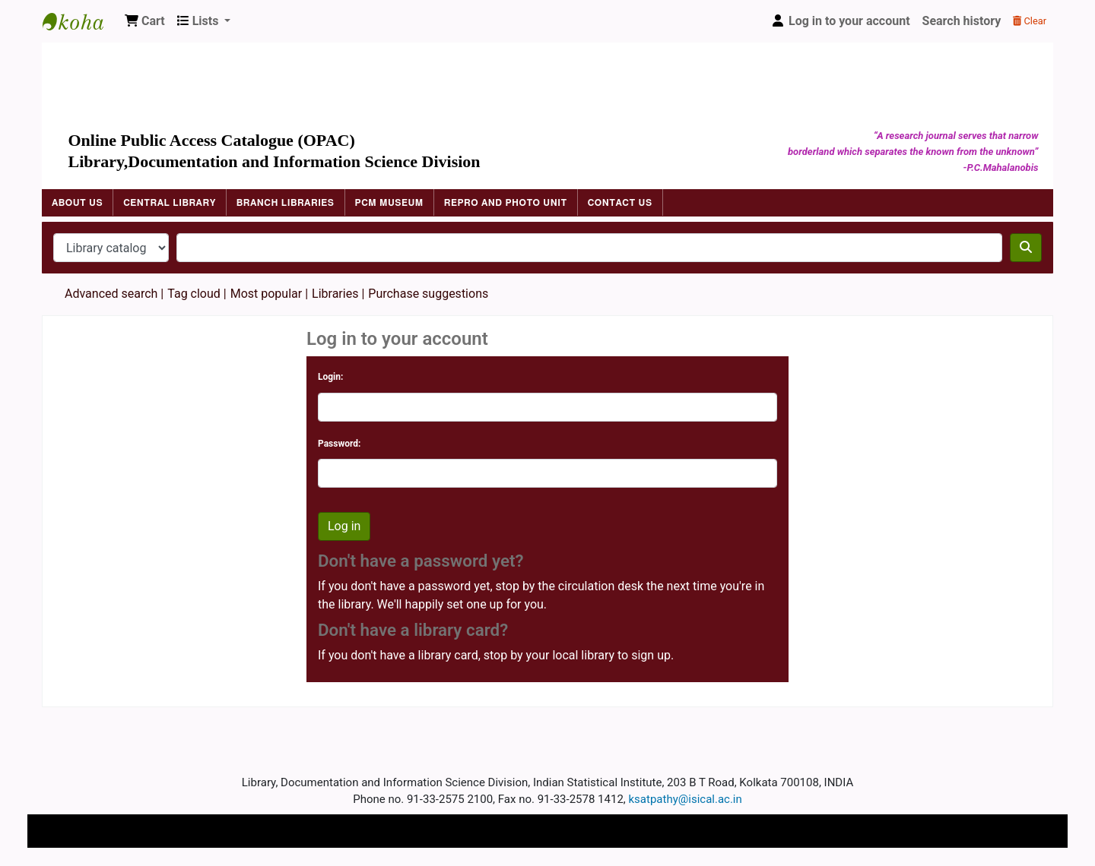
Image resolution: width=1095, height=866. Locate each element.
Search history (961, 21)
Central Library (169, 202)
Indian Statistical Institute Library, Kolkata (81, 21)
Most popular (266, 293)
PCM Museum (389, 202)
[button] (145, 21)
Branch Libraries (285, 202)
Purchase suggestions (428, 293)
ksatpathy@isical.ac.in (685, 799)
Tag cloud (194, 293)
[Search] (1026, 247)
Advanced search (111, 293)
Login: (330, 376)
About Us (77, 202)
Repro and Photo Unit (505, 202)
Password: (339, 443)
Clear (1029, 21)
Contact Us (620, 202)
